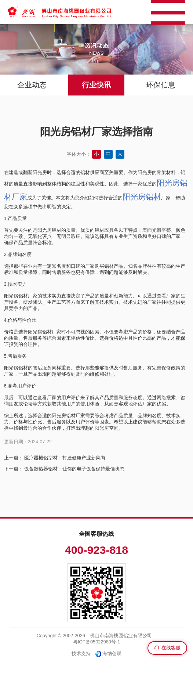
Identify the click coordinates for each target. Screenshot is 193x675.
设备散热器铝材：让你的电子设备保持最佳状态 (74, 469)
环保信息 (160, 85)
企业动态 (32, 85)
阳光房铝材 (142, 196)
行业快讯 (96, 85)
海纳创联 (111, 653)
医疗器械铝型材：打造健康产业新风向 (64, 458)
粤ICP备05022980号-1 (96, 642)
